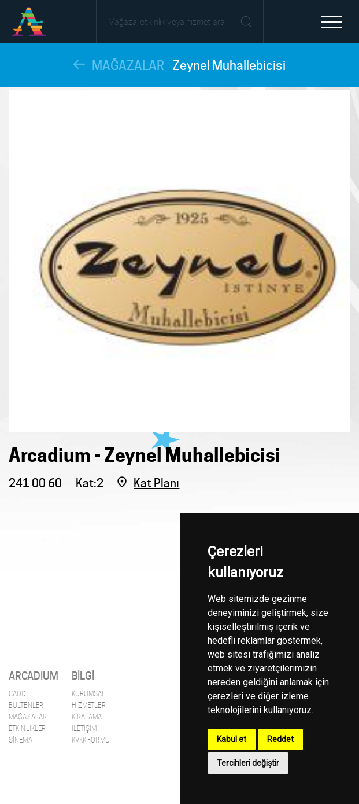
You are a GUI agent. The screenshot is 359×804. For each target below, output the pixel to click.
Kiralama (87, 717)
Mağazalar (28, 717)
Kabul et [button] (231, 739)
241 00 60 (35, 483)
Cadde (19, 693)
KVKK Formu (91, 740)
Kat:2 (89, 483)
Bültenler (26, 705)
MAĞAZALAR (128, 65)
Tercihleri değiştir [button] (248, 763)
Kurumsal (89, 693)
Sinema (20, 740)
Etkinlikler (27, 728)
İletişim (84, 728)
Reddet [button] (280, 739)
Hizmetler (89, 705)
